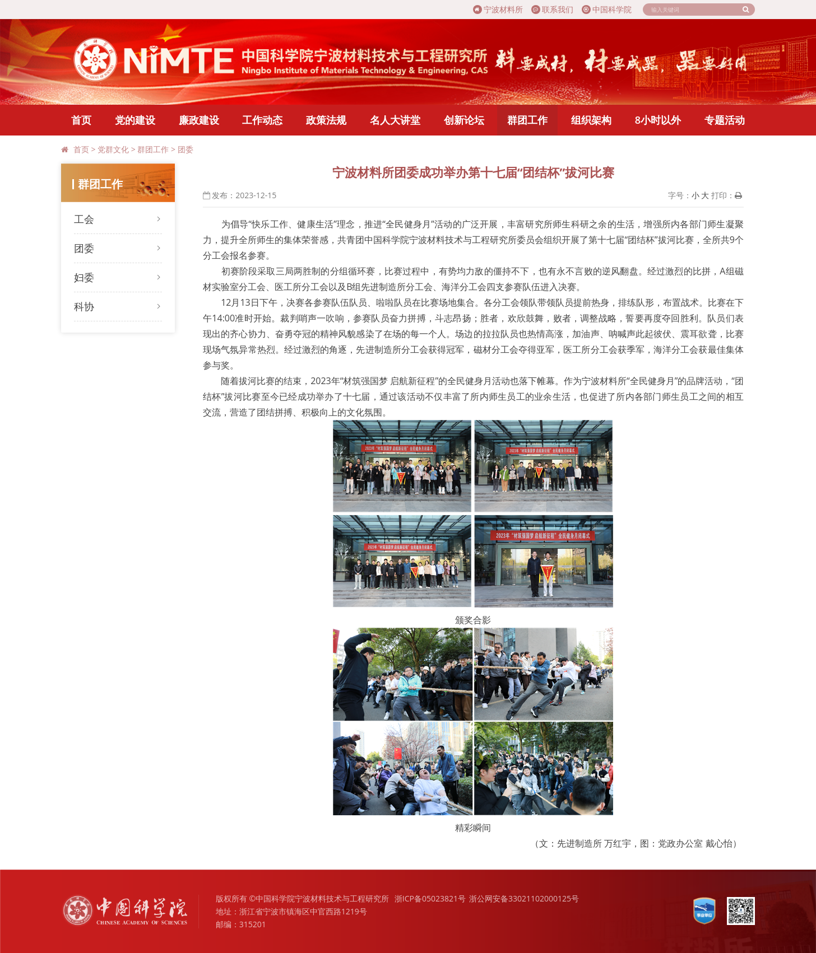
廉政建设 (199, 120)
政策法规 (326, 120)
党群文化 (113, 149)
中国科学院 (607, 9)
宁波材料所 (498, 9)
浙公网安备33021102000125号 (524, 898)
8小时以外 (658, 120)
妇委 (84, 277)
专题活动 (724, 120)
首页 (81, 120)
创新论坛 (464, 120)
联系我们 (552, 9)
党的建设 (135, 120)
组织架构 (591, 120)
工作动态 (262, 120)
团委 (185, 149)
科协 (84, 306)
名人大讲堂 (395, 120)
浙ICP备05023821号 (430, 898)
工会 (84, 219)
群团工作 (527, 120)
